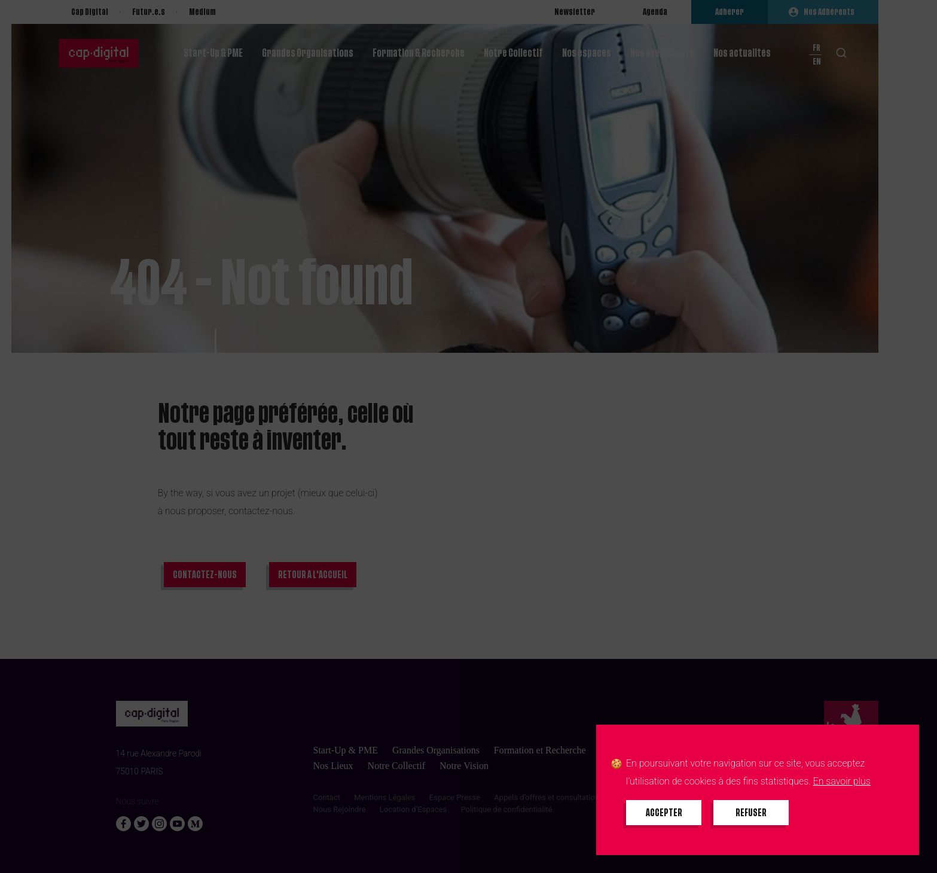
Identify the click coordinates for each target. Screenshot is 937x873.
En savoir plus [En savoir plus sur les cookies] (842, 781)
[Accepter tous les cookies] (663, 812)
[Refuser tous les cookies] (751, 812)
